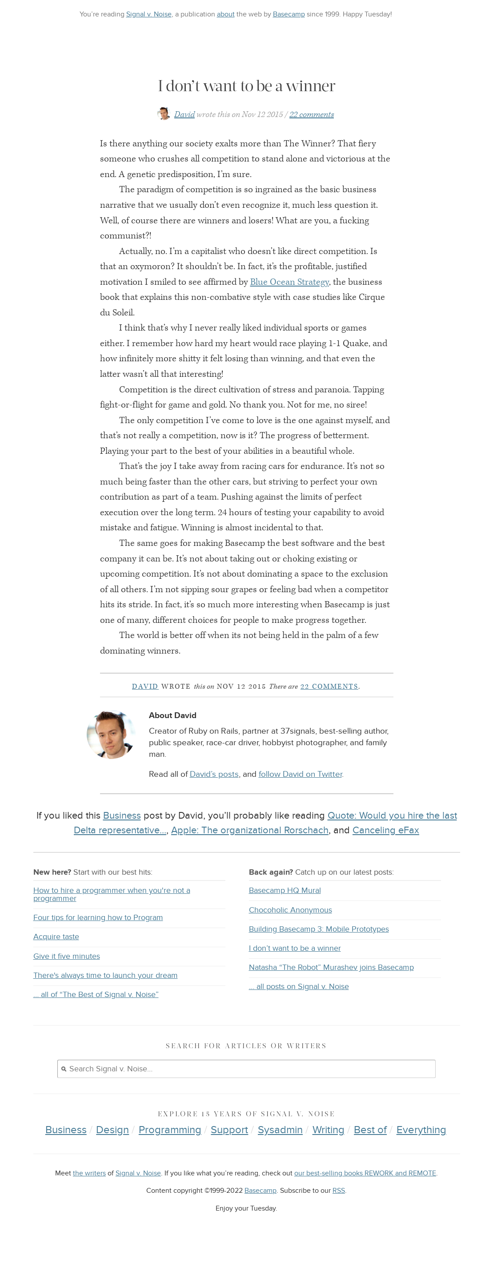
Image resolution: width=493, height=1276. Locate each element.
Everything (421, 1149)
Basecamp (289, 14)
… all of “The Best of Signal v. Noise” (96, 1013)
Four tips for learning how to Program (98, 936)
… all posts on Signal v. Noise (299, 1006)
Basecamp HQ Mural (285, 910)
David (184, 133)
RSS (339, 1210)
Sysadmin (280, 1149)
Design (112, 1149)
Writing (329, 1149)
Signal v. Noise (149, 14)
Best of (370, 1149)
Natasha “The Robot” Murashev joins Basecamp (331, 986)
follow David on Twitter (300, 794)
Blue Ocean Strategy (289, 301)
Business (122, 835)
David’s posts (214, 794)
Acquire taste (56, 956)
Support (229, 1149)
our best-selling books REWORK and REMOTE (365, 1192)
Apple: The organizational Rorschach (250, 849)
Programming (170, 1149)
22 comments (311, 133)
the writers (89, 1192)
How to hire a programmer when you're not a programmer (111, 914)
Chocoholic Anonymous (290, 929)
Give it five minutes (66, 975)
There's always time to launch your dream (105, 994)
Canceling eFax (386, 849)
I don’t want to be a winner (295, 967)
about (226, 14)
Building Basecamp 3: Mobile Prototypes (319, 948)
